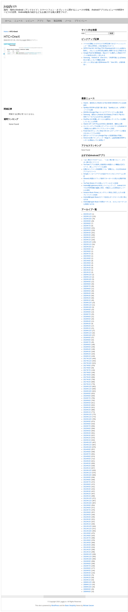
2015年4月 (87, 433)
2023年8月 (87, 223)
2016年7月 (87, 398)
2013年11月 (87, 473)
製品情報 (58, 21)
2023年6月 (87, 228)
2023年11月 (87, 216)
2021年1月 (87, 272)
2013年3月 (87, 491)
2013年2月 (87, 494)
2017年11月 (87, 361)
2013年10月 (87, 475)
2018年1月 (87, 356)
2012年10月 (87, 503)
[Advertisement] (41, 82)
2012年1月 (87, 524)
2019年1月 (87, 328)
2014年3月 (87, 463)
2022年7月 (87, 254)
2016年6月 (87, 400)
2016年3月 (87, 407)
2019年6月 (87, 317)
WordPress (55, 605)
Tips (49, 21)
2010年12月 (87, 554)
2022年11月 (87, 244)
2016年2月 (87, 410)
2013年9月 (87, 477)
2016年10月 (87, 391)
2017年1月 (87, 384)
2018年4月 (87, 349)
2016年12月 (87, 386)
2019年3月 (87, 324)
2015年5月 (87, 431)
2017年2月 (87, 382)
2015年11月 (87, 417)
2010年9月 (87, 561)
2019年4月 (87, 321)
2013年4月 (87, 489)
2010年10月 (87, 559)
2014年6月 (87, 456)
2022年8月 (87, 251)
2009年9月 (87, 589)
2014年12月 (87, 442)
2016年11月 (87, 389)
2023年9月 (87, 221)
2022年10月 (87, 247)
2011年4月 (87, 545)
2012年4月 (87, 517)
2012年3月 (87, 519)
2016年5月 (87, 403)
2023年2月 (87, 237)
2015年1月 (87, 440)
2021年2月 (87, 270)
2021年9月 (87, 258)
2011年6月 (87, 540)
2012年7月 (87, 510)
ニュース (18, 21)
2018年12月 (87, 331)
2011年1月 (87, 552)
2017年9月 (87, 365)
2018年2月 (87, 354)
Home (6, 31)
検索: (83, 33)
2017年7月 (87, 370)
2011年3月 (87, 547)
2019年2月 (87, 326)
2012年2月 (87, 522)
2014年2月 (87, 466)
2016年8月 (87, 396)
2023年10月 (87, 219)
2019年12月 (87, 303)
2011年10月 (87, 531)
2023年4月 (87, 233)
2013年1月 (87, 496)
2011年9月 (87, 533)
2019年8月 (87, 312)
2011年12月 (87, 526)
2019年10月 (87, 307)
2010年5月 (87, 570)
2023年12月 (87, 214)
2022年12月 (87, 242)
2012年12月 (87, 498)
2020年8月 (87, 284)
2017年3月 (87, 379)
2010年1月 (87, 580)
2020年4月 (87, 293)
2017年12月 (87, 358)
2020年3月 (87, 296)
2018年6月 (87, 344)
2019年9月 (87, 310)
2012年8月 (87, 508)
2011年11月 (87, 529)
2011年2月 (87, 550)
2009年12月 (87, 582)
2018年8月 (87, 340)
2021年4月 (87, 265)
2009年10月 (87, 587)
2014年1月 (87, 468)
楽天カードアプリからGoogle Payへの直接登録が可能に (103, 135)
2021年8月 (87, 261)
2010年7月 (87, 566)
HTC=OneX (12, 36)
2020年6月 (87, 289)
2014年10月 (87, 447)
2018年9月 (87, 337)
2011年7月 (87, 538)
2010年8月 (87, 563)
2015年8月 (87, 424)
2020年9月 (87, 282)
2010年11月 (87, 557)
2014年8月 (87, 452)
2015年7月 (87, 426)
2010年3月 (87, 575)
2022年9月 (87, 249)
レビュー (30, 21)
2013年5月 (87, 487)
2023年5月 (87, 230)
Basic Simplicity (70, 605)
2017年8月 (87, 368)
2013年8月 (87, 480)
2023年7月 (87, 226)
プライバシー (80, 21)
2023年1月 (87, 240)
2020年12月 (87, 275)
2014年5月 (87, 459)
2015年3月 (87, 435)
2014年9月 (87, 449)
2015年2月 (87, 438)
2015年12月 (87, 414)
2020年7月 (87, 286)
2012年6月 (87, 512)
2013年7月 (87, 482)
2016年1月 (87, 412)
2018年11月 (87, 333)
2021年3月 (87, 268)
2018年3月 (87, 351)
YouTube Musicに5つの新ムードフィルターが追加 (100, 183)
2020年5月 (87, 291)
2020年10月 (87, 279)
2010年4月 (87, 573)
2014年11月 (87, 445)
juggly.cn (10, 6)
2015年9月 (87, 421)
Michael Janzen (88, 605)
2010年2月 (87, 577)
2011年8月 (87, 536)
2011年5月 (87, 543)
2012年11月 (87, 501)
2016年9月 (87, 393)
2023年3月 (87, 235)
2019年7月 (87, 314)
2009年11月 (87, 584)
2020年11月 (87, 277)
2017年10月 (87, 363)
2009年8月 (87, 591)
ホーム (8, 21)
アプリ (40, 21)
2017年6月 (87, 372)
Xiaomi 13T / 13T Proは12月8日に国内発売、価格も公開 (102, 124)
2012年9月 (87, 505)
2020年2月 (87, 298)
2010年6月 (87, 568)
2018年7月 (87, 342)
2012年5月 (87, 515)
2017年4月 (87, 377)
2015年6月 (87, 428)
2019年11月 (87, 305)
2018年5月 (87, 347)
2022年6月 (87, 256)
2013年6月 (87, 484)
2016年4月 (87, 405)
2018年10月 (87, 335)
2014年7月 (87, 454)
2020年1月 (87, 300)
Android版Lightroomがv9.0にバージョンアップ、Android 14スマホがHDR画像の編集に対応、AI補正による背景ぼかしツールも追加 (104, 188)
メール (68, 21)
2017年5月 (87, 375)
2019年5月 (87, 319)
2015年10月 (87, 419)
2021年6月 (87, 263)
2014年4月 (87, 461)
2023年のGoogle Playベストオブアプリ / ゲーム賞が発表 (103, 112)
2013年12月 (87, 470)
